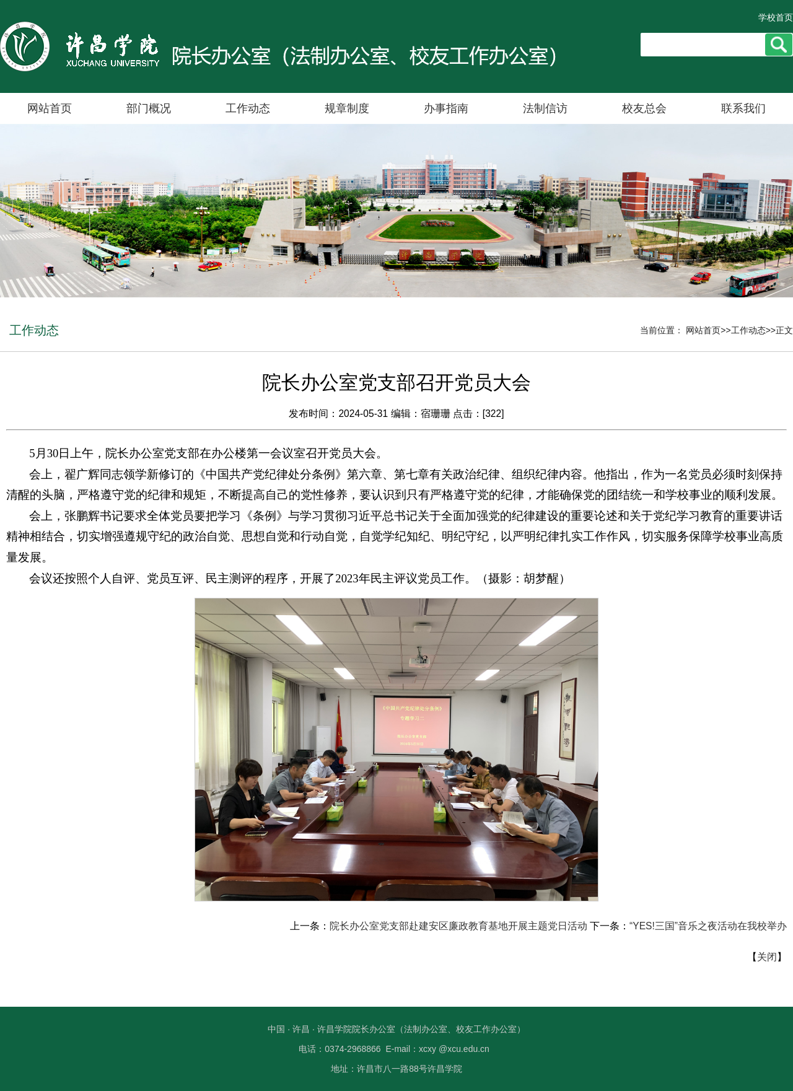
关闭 (767, 957)
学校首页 (775, 17)
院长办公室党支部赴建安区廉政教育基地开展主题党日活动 (458, 926)
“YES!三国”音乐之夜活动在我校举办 (708, 926)
